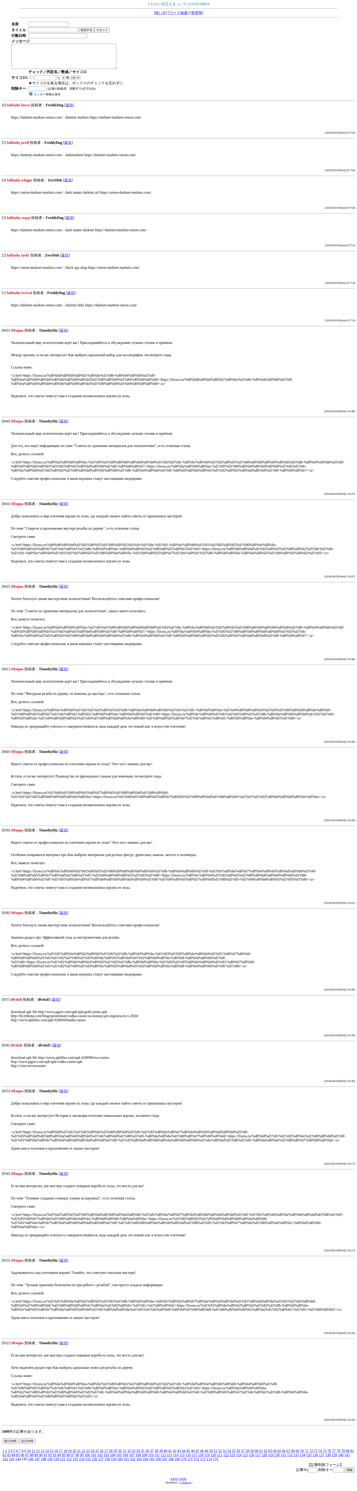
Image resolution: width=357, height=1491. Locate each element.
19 (69, 1456)
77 (334, 1456)
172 (196, 1464)
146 (30, 1464)
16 (56, 1456)
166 (158, 1464)
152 (69, 1464)
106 (125, 1460)
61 (261, 1456)
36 (147, 1456)
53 (224, 1456)
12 (38, 1456)
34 (138, 1456)
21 (79, 1456)
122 (226, 1460)
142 (5, 1464)
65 (279, 1456)
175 (215, 1464)
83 (9, 1460)
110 (150, 1460)
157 (101, 1464)
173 (203, 1464)
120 (213, 1460)
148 (43, 1464)
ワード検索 (178, 13)
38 (156, 1456)
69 (297, 1456)
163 (139, 1464)
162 (132, 1464)
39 (161, 1456)
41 (170, 1456)
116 (188, 1460)
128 (264, 1460)
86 (22, 1460)
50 (211, 1456)
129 (270, 1460)
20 (74, 1456)
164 (145, 1464)
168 (171, 1464)
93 (54, 1460)
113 (169, 1460)
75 (324, 1456)
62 (265, 1456)
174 (209, 1464)
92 (50, 1460)
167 (164, 1464)
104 (112, 1460)
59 (252, 1456)
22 (83, 1456)
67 (288, 1456)
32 (129, 1456)
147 (37, 1464)
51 (215, 1456)
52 (220, 1456)
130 (277, 1460)
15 (51, 1456)
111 (157, 1460)
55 (233, 1456)
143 (11, 1464)
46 (192, 1456)
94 (59, 1460)
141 (347, 1460)
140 (340, 1460)
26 (101, 1456)
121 (219, 1460)
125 (245, 1460)
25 (97, 1456)
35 (142, 1456)
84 (13, 1460)
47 (197, 1456)
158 (107, 1464)
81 (352, 1456)
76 (329, 1456)
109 (144, 1460)
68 (293, 1456)
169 (177, 1464)
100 (87, 1460)
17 (60, 1456)
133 (296, 1460)
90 (41, 1460)
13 (42, 1456)
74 (320, 1456)
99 (82, 1460)
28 (110, 1456)
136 (315, 1460)
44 (183, 1456)
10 (29, 1456)
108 (138, 1460)
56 (238, 1456)
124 (238, 1460)
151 (62, 1464)
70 (302, 1456)
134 (302, 1460)
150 (56, 1464)
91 (45, 1460)
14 (47, 1456)
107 (132, 1460)
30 (120, 1456)
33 (133, 1456)
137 (321, 1460)
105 (119, 1460)
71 (306, 1456)
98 (77, 1460)
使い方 (160, 13)
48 (202, 1456)
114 (175, 1460)
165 (152, 1464)
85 (18, 1460)
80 (347, 1456)
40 (165, 1456)
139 (334, 1460)
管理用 (196, 13)
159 (113, 1464)
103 (106, 1460)
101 (93, 1460)
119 (206, 1460)
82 (4, 1460)
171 (190, 1464)
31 (124, 1456)
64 (274, 1456)
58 (247, 1456)
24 (92, 1456)
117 (194, 1460)
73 (315, 1456)
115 (181, 1460)
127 (257, 1460)
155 (88, 1464)
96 (68, 1460)
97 (72, 1460)
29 (115, 1456)
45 (188, 1456)
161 (126, 1464)
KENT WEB (178, 1483)
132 (289, 1460)
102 (100, 1460)
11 (33, 1456)
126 (251, 1460)
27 (106, 1456)
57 (243, 1456)
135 (308, 1460)
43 (179, 1456)
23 (88, 1456)
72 (311, 1456)
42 (174, 1456)
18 (65, 1456)
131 (283, 1460)
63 (270, 1456)
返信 (69, 110)
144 (18, 1464)
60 (256, 1456)
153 (75, 1464)
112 (163, 1460)
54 (229, 1456)
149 (50, 1464)
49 (206, 1456)
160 (120, 1464)
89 (36, 1460)
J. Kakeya (185, 1487)
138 (328, 1460)
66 (284, 1456)
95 (63, 1460)
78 (338, 1456)
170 (183, 1464)
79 (343, 1456)
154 (81, 1464)
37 (151, 1456)
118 (200, 1460)
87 (27, 1460)
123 (232, 1460)
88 (31, 1460)
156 (94, 1464)
